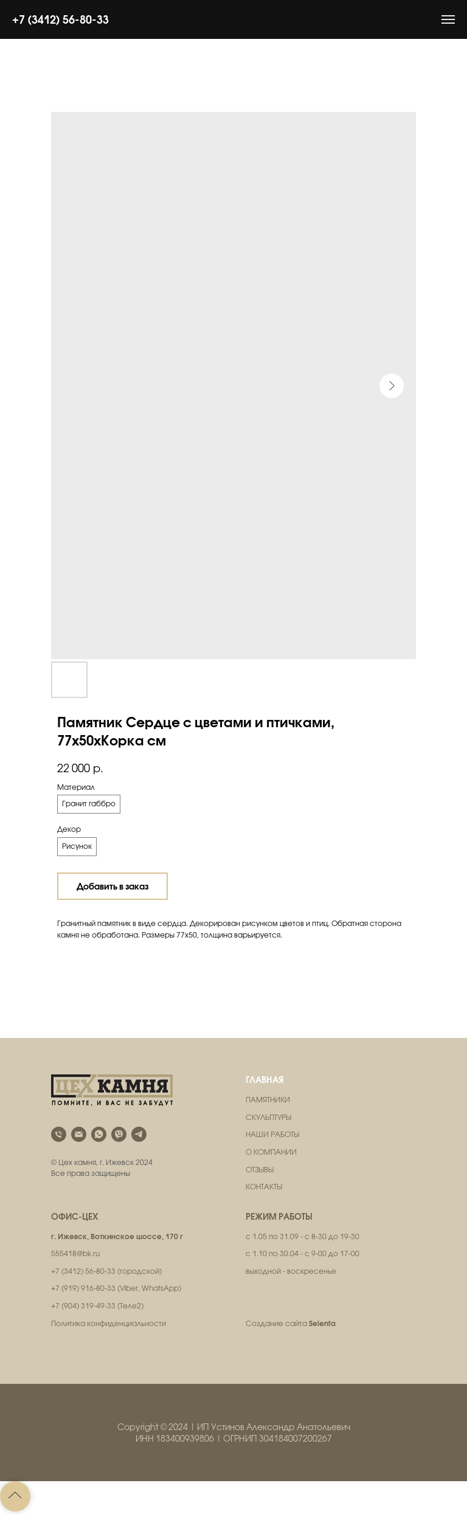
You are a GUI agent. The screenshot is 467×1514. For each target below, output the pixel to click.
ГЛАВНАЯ (264, 1079)
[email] (78, 1134)
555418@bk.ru (75, 1254)
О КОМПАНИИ (271, 1152)
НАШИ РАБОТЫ (272, 1134)
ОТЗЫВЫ (260, 1170)
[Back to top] (15, 1496)
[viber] (118, 1134)
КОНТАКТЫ (264, 1187)
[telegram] (139, 1134)
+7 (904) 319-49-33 (83, 1306)
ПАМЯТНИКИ (268, 1100)
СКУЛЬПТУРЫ (268, 1117)
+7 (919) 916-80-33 (83, 1288)
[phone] (58, 1134)
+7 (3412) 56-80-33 (60, 19)
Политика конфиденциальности (108, 1323)
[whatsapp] (98, 1134)
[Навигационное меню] (448, 19)
